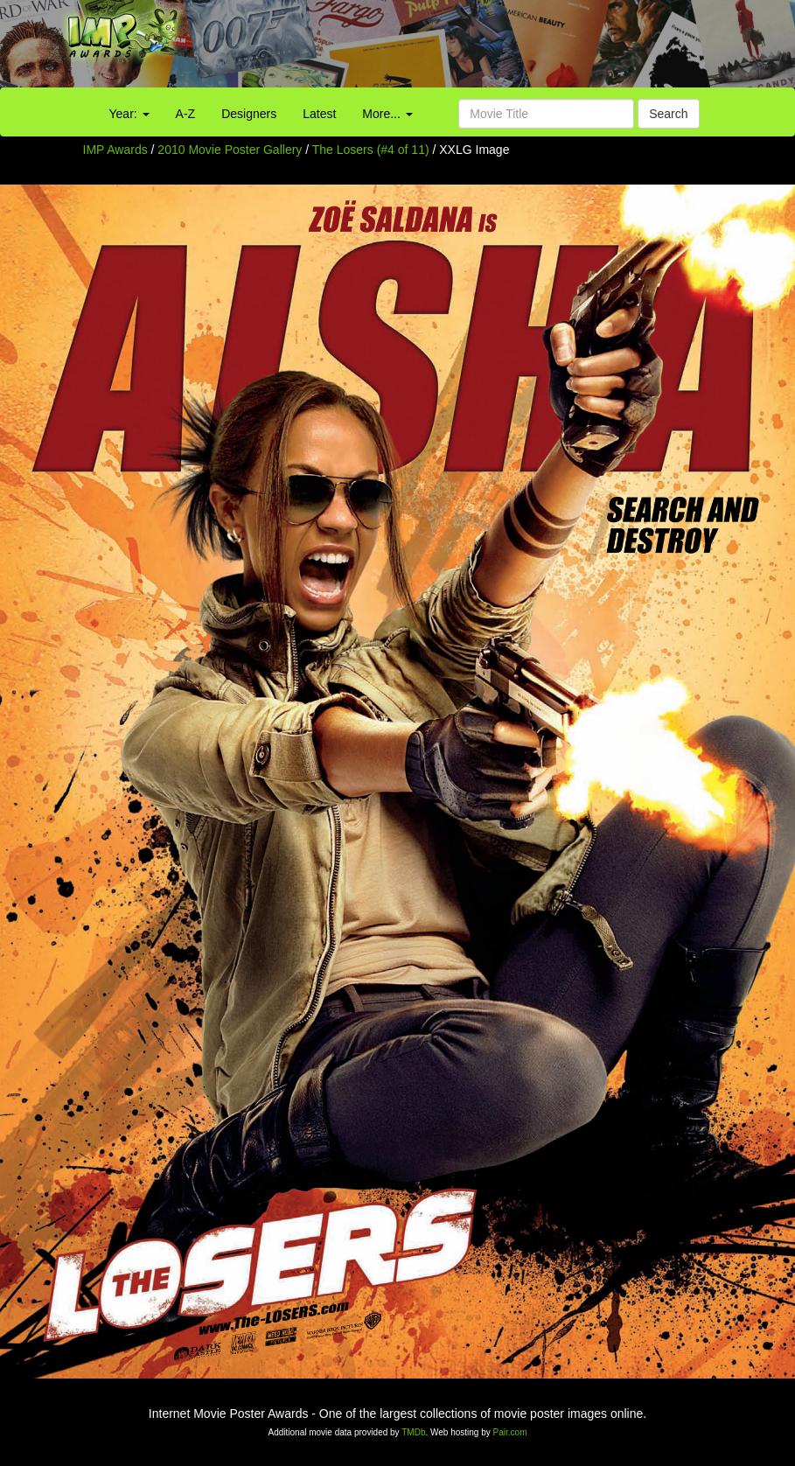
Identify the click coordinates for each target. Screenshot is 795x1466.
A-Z (186, 114)
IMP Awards (115, 150)
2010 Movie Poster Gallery (229, 150)
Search (668, 114)
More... (387, 114)
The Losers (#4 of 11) (370, 150)
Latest (319, 114)
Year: (129, 114)
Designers (248, 114)
